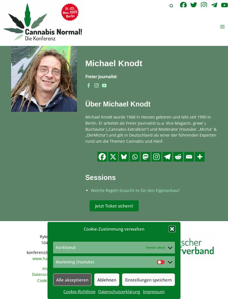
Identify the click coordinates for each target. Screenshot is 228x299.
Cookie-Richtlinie (79, 291)
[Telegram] (214, 5)
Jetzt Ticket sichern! (114, 206)
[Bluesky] (124, 157)
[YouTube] (224, 5)
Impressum (154, 291)
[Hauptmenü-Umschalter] (222, 26)
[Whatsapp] (135, 157)
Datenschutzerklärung (119, 291)
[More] (200, 157)
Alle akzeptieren (72, 280)
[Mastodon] (145, 157)
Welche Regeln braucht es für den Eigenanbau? (135, 190)
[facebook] (88, 85)
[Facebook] (183, 5)
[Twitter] (193, 5)
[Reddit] (178, 157)
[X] (113, 157)
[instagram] (96, 85)
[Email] (189, 157)
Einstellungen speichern (148, 280)
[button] (172, 229)
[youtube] (104, 85)
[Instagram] (203, 5)
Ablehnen (106, 280)
